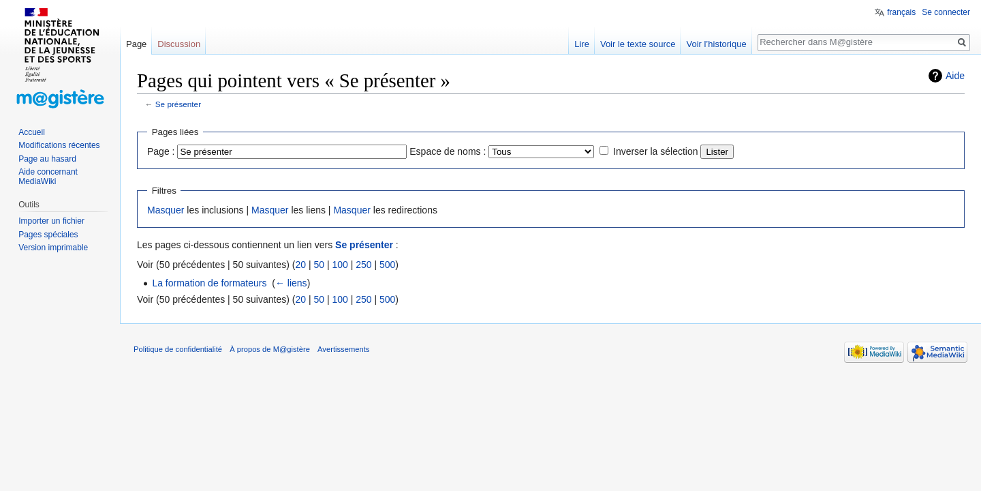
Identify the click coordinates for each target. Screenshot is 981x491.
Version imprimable (53, 247)
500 (387, 264)
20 (300, 264)
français (901, 12)
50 (318, 264)
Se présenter (178, 104)
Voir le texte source (638, 44)
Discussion (178, 44)
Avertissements (343, 349)
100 (339, 264)
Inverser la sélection (655, 151)
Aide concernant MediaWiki (48, 176)
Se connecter (946, 12)
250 (363, 264)
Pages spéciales (48, 234)
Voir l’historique (716, 44)
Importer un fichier (51, 221)
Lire (581, 44)
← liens (291, 283)
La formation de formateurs (209, 283)
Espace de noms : (447, 151)
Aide (955, 75)
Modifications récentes (58, 145)
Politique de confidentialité (178, 349)
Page (136, 44)
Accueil (31, 132)
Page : (160, 151)
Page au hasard (47, 159)
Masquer (165, 210)
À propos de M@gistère (270, 349)
